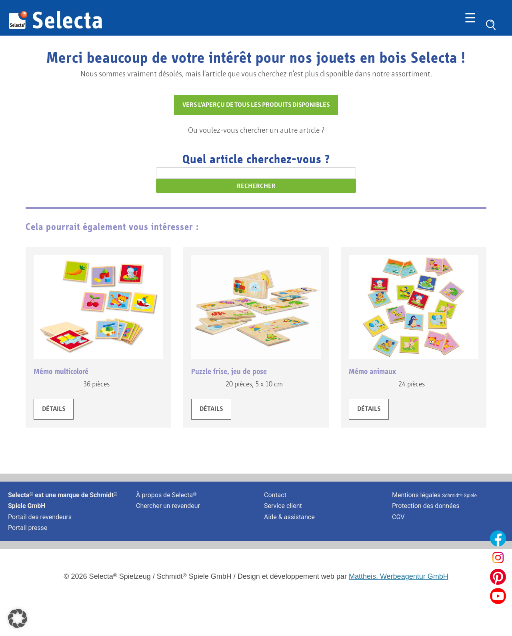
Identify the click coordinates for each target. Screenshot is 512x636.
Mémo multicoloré (61, 372)
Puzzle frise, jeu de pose (229, 372)
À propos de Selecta (166, 495)
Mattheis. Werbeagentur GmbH (398, 576)
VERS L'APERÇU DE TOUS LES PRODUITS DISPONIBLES (256, 105)
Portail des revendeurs (40, 517)
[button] (17, 618)
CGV (398, 517)
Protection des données (425, 506)
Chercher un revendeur (168, 506)
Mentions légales (434, 495)
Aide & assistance (289, 517)
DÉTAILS (53, 409)
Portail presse (27, 528)
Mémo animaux (372, 372)
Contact (275, 495)
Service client (283, 506)
